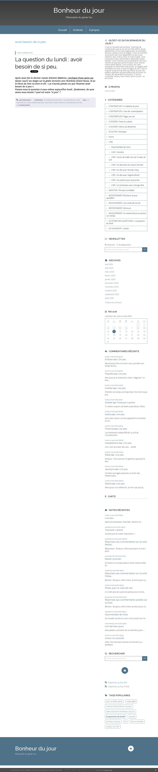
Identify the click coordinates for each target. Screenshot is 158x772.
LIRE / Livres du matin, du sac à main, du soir (127, 158)
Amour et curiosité (114, 638)
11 (114, 331)
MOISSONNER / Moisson (120, 208)
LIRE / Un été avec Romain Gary (125, 170)
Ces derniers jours (114, 626)
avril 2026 (109, 268)
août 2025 (109, 298)
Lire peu (121, 359)
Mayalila (109, 373)
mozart (132, 716)
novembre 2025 (112, 287)
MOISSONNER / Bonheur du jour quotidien (122, 196)
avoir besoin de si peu (74, 103)
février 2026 (110, 275)
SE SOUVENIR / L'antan (119, 228)
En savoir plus (107, 770)
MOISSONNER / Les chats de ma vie (124, 203)
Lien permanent (23, 100)
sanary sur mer (112, 726)
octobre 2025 (111, 290)
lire (125, 721)
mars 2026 (109, 272)
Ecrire (111, 136)
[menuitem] (62, 29)
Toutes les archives (113, 302)
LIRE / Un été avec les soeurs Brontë (127, 164)
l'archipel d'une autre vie (54, 103)
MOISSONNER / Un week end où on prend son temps (126, 214)
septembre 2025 (112, 294)
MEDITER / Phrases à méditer (122, 190)
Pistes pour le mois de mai (118, 588)
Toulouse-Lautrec (126, 402)
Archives (78, 30)
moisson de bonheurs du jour (119, 706)
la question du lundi (115, 716)
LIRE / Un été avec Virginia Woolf (125, 175)
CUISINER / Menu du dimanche (122, 126)
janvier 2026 (110, 279)
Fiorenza (109, 428)
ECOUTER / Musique (117, 131)
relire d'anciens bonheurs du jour (120, 711)
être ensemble (137, 721)
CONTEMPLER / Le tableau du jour (124, 106)
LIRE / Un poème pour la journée (125, 180)
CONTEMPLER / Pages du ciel (122, 116)
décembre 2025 (112, 283)
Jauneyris (110, 469)
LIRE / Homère (117, 152)
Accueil (62, 30)
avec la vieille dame (114, 701)
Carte (112, 496)
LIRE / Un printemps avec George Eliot (127, 185)
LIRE (111, 142)
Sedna (108, 414)
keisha (108, 483)
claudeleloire (111, 443)
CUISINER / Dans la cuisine (120, 121)
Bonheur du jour (79, 10)
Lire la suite (110, 90)
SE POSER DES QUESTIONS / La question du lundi (62, 100)
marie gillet (131, 701)
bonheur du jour (113, 721)
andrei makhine (37, 103)
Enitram (109, 359)
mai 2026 (109, 264)
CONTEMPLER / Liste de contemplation (126, 111)
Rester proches (113, 559)
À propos (94, 30)
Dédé (108, 455)
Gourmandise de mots (121, 147)
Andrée (109, 388)
